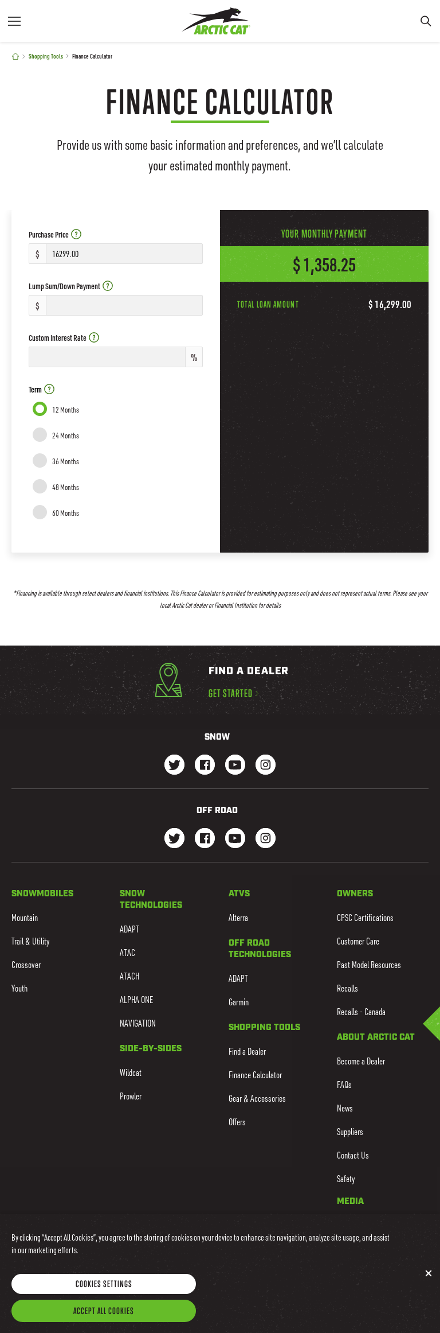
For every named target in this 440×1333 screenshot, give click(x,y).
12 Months (65, 409)
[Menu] (14, 21)
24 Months (65, 435)
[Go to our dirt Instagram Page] (174, 839)
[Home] (15, 56)
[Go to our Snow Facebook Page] (205, 766)
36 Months (65, 461)
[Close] (428, 1282)
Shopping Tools (46, 56)
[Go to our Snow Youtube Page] (235, 766)
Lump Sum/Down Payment (71, 286)
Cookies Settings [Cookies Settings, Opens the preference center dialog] (104, 1292)
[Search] (425, 21)
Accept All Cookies (103, 1318)
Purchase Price (55, 234)
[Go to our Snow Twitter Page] (174, 766)
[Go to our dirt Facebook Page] (205, 839)
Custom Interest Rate (64, 337)
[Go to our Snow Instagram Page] (266, 766)
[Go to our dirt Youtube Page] (235, 839)
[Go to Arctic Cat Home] (215, 21)
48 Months (65, 486)
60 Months (65, 512)
